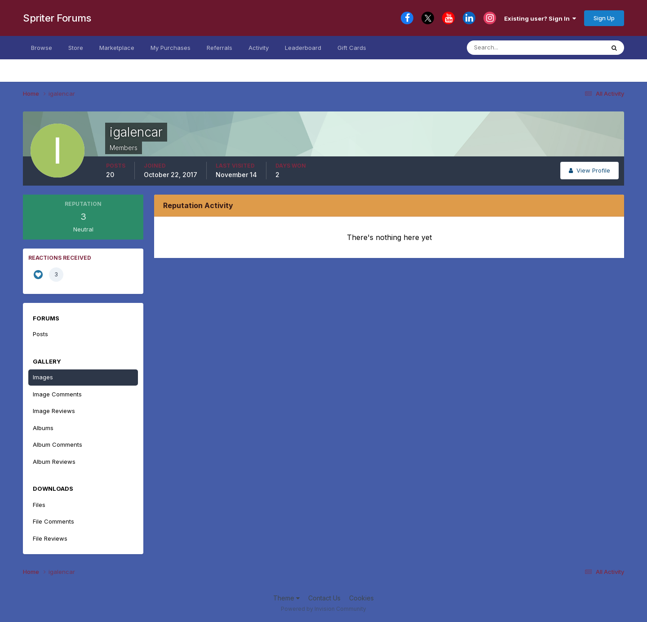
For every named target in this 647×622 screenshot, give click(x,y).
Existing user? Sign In (540, 18)
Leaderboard (303, 47)
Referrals (219, 47)
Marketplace (116, 47)
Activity (258, 47)
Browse (41, 47)
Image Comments (57, 394)
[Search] (511, 47)
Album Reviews (54, 461)
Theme (286, 598)
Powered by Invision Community (323, 608)
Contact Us (324, 598)
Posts (40, 334)
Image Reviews (54, 410)
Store (75, 47)
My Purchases (171, 47)
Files (39, 504)
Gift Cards (351, 47)
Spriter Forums (57, 18)
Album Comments (57, 444)
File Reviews (50, 538)
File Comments (53, 521)
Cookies (361, 598)
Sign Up (604, 18)
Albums (43, 427)
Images (43, 377)
